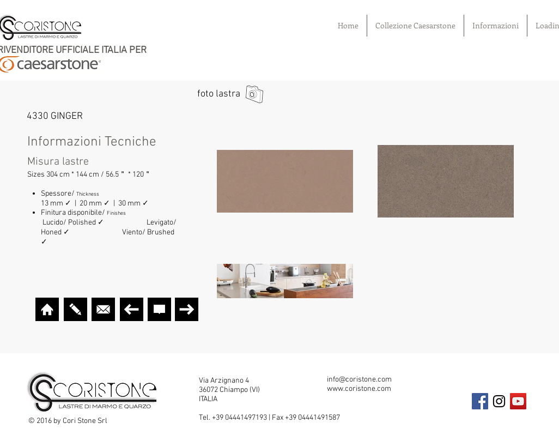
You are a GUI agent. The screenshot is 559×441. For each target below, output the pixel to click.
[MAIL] (103, 309)
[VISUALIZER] (75, 309)
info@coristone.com (359, 379)
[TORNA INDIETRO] (131, 309)
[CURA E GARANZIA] (159, 309)
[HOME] (47, 309)
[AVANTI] (186, 309)
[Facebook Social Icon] (480, 401)
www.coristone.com (359, 389)
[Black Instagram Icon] (499, 401)
